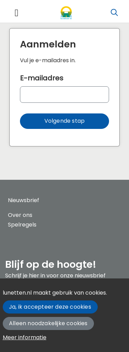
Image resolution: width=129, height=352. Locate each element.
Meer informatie (24, 337)
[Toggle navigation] (16, 13)
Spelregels (22, 225)
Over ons (20, 215)
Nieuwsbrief (23, 200)
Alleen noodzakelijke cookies (48, 323)
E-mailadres (41, 78)
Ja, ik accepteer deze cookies (50, 307)
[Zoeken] (114, 12)
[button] (64, 121)
